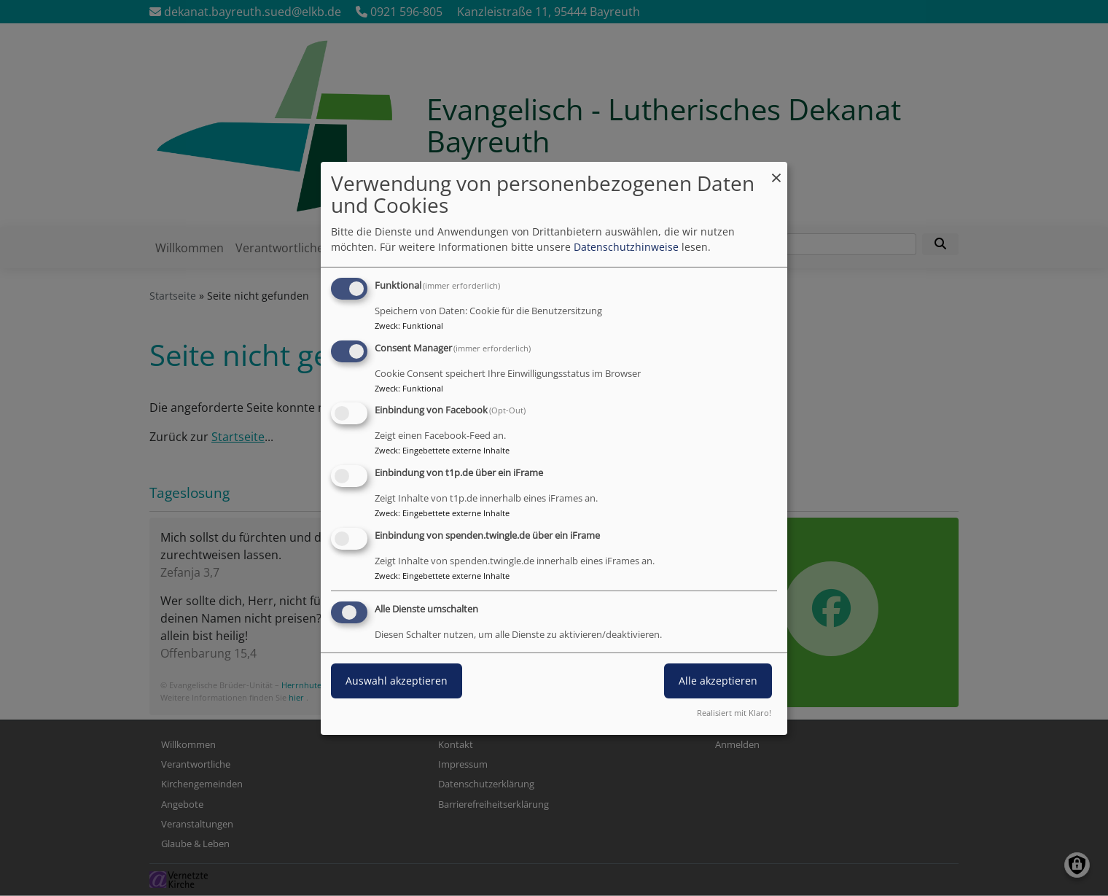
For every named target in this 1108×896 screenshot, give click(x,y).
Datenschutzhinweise (626, 247)
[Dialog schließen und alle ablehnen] (776, 170)
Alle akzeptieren (718, 680)
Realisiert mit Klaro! (734, 712)
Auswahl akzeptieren (397, 680)
